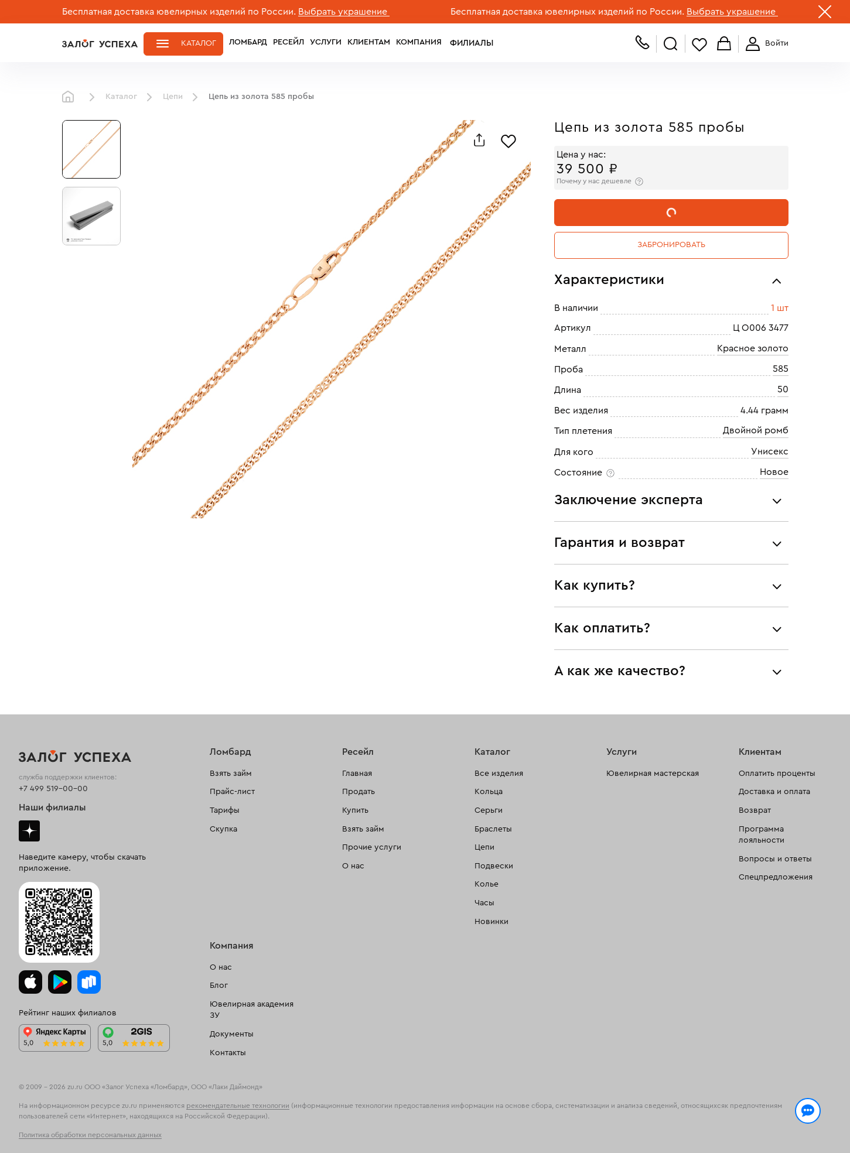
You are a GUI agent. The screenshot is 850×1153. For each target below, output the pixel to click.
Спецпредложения (776, 877)
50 (782, 389)
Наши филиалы (52, 807)
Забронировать (671, 245)
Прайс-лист (232, 792)
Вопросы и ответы (775, 859)
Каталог (198, 43)
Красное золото (752, 348)
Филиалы (468, 43)
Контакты (228, 1053)
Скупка (223, 829)
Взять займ (231, 773)
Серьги (489, 810)
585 (780, 369)
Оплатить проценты (777, 773)
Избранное (699, 44)
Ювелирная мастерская (652, 773)
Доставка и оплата (774, 792)
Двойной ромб (755, 430)
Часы (484, 903)
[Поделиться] (479, 140)
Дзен (29, 830)
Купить (355, 810)
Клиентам (368, 43)
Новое (774, 472)
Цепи (173, 97)
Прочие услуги (371, 847)
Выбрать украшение (344, 11)
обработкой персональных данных (153, 1132)
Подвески (494, 866)
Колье (487, 884)
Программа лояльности (761, 835)
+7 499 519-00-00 (53, 789)
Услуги (326, 43)
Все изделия (499, 773)
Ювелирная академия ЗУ (251, 1010)
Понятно (740, 1125)
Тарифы (225, 810)
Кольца (489, 792)
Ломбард (248, 43)
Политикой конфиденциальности (591, 1119)
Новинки (491, 922)
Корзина (724, 44)
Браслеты (493, 829)
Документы (232, 1034)
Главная (71, 97)
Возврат (755, 810)
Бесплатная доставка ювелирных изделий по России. (179, 11)
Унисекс (769, 451)
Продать (358, 792)
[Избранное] (508, 140)
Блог (219, 985)
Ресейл (288, 43)
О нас (353, 866)
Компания (419, 43)
